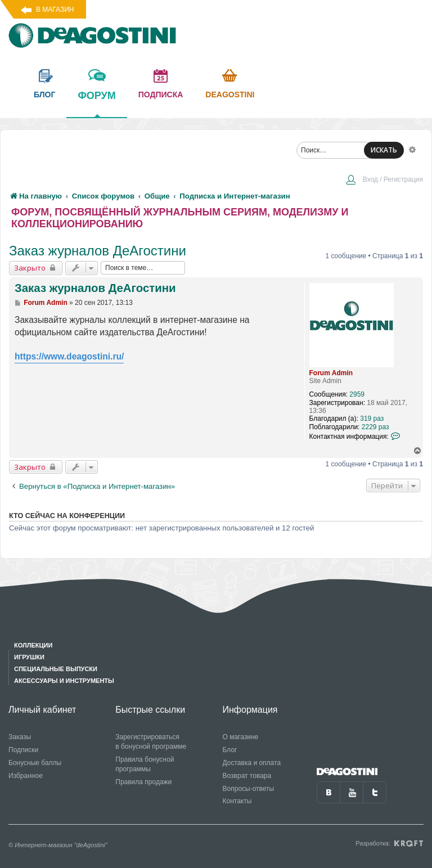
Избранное (25, 776)
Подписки (23, 750)
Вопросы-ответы (248, 789)
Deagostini (229, 94)
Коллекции (33, 645)
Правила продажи (143, 782)
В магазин (55, 10)
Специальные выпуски (55, 668)
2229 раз (375, 427)
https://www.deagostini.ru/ (69, 356)
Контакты (237, 801)
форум (96, 103)
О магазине (241, 737)
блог (44, 94)
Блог (230, 750)
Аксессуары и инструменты (64, 680)
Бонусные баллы (34, 763)
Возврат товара (247, 776)
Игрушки (29, 657)
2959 (356, 394)
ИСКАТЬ (384, 150)
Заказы (19, 737)
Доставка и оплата (252, 763)
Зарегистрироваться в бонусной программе (150, 741)
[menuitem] (384, 180)
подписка (160, 94)
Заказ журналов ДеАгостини (97, 250)
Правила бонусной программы (144, 764)
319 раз (372, 418)
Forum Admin (331, 373)
